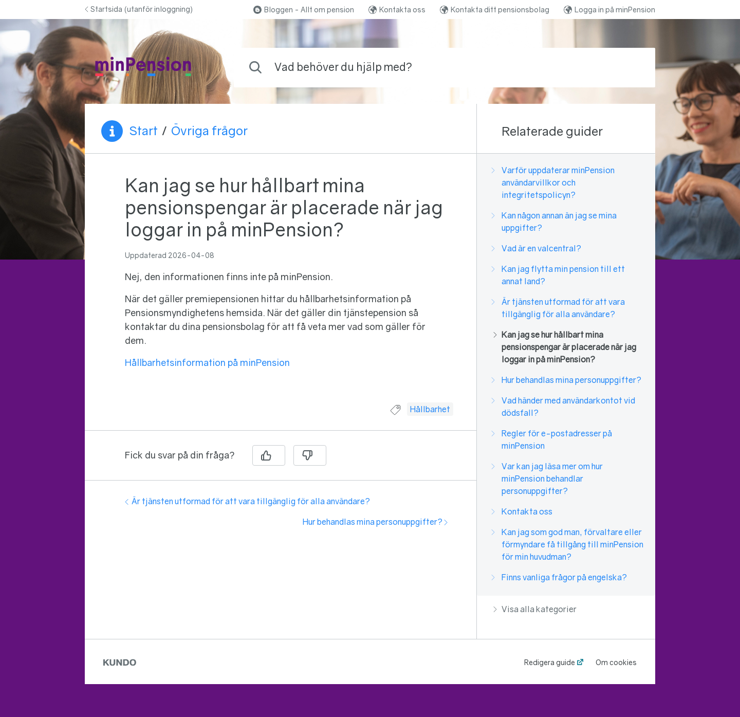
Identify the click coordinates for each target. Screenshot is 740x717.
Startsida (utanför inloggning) (139, 9)
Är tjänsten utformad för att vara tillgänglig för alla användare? (247, 501)
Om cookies (616, 662)
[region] (280, 284)
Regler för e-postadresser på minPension (552, 439)
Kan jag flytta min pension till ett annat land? (559, 275)
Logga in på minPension (609, 9)
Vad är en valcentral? (537, 248)
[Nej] (309, 455)
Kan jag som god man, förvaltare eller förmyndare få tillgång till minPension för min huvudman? (568, 544)
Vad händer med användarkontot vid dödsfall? (564, 406)
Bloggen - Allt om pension (303, 9)
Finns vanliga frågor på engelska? (560, 577)
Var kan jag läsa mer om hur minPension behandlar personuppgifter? (548, 478)
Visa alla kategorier (535, 609)
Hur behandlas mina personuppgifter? (375, 522)
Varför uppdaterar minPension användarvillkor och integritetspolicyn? (554, 182)
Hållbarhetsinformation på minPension (207, 362)
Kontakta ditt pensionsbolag (494, 9)
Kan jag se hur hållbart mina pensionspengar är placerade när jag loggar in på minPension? (564, 346)
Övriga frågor (209, 130)
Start (143, 130)
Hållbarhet (430, 409)
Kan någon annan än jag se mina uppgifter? (555, 221)
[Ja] (268, 455)
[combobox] (444, 67)
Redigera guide (549, 662)
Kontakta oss (396, 9)
